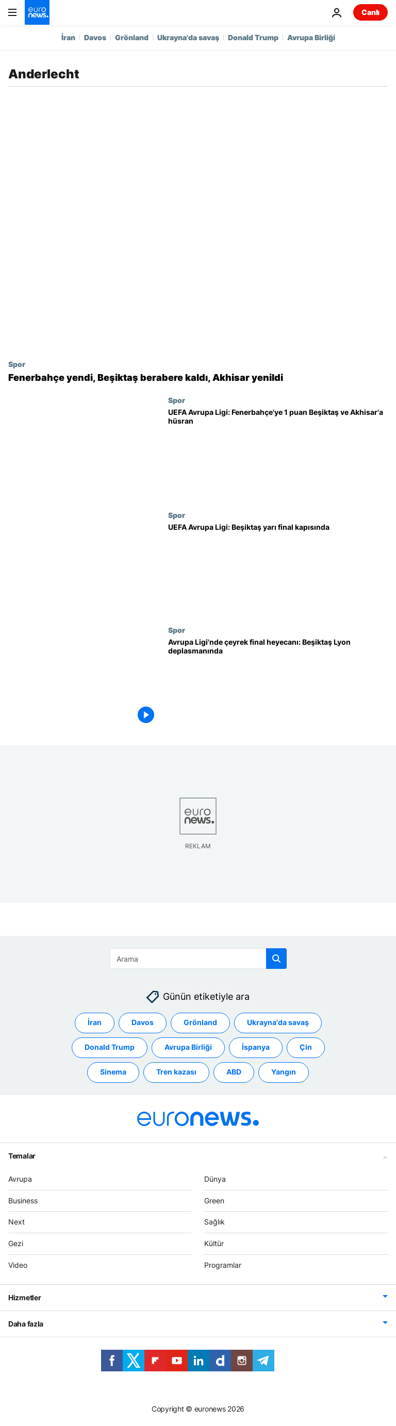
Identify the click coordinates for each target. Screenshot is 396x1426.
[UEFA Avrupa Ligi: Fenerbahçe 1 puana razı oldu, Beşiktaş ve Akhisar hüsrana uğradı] (278, 453)
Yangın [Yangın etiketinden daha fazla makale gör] (283, 1071)
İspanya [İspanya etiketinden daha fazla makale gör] (256, 1047)
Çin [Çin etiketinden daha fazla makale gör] (306, 1047)
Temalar (22, 1155)
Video (17, 1265)
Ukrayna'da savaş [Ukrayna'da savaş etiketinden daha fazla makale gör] (278, 1022)
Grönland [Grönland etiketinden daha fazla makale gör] (200, 1022)
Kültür (214, 1243)
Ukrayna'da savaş (188, 37)
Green (214, 1200)
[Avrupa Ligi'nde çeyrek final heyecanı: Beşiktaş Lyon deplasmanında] (278, 683)
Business (23, 1200)
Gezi (15, 1243)
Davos (95, 37)
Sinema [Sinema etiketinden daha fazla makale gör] (113, 1071)
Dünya (215, 1179)
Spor (16, 364)
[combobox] (198, 958)
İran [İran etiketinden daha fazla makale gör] (95, 1022)
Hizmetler (24, 1297)
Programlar (222, 1265)
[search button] (276, 958)
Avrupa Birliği (311, 37)
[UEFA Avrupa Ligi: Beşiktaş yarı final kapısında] (278, 568)
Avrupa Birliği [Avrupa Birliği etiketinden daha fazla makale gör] (188, 1047)
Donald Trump (253, 37)
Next (16, 1221)
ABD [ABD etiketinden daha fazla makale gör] (233, 1071)
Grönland (131, 37)
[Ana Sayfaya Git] (37, 12)
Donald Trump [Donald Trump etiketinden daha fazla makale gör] (110, 1047)
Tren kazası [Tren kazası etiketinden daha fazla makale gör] (176, 1071)
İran (68, 37)
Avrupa (20, 1179)
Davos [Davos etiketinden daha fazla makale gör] (142, 1022)
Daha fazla (25, 1323)
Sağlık (214, 1221)
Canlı (370, 12)
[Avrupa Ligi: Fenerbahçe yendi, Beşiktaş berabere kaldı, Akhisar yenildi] (198, 377)
